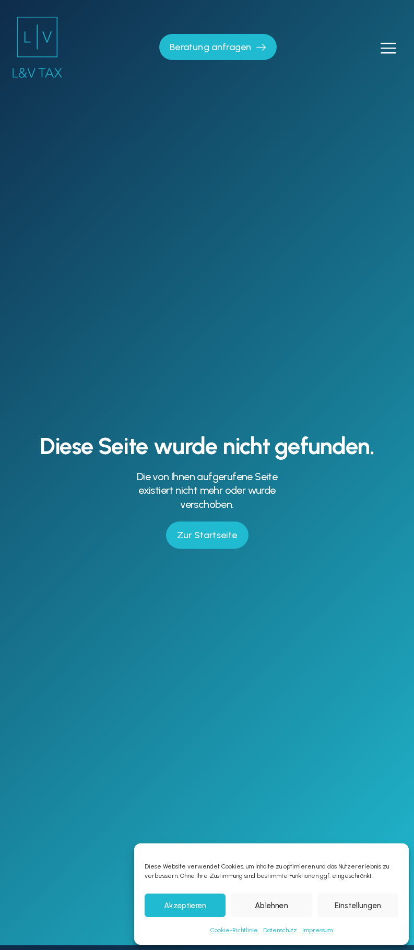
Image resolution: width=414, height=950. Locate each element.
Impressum (317, 930)
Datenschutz (280, 930)
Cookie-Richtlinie (234, 930)
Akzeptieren (185, 905)
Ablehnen (271, 905)
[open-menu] (388, 47)
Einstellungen (358, 905)
